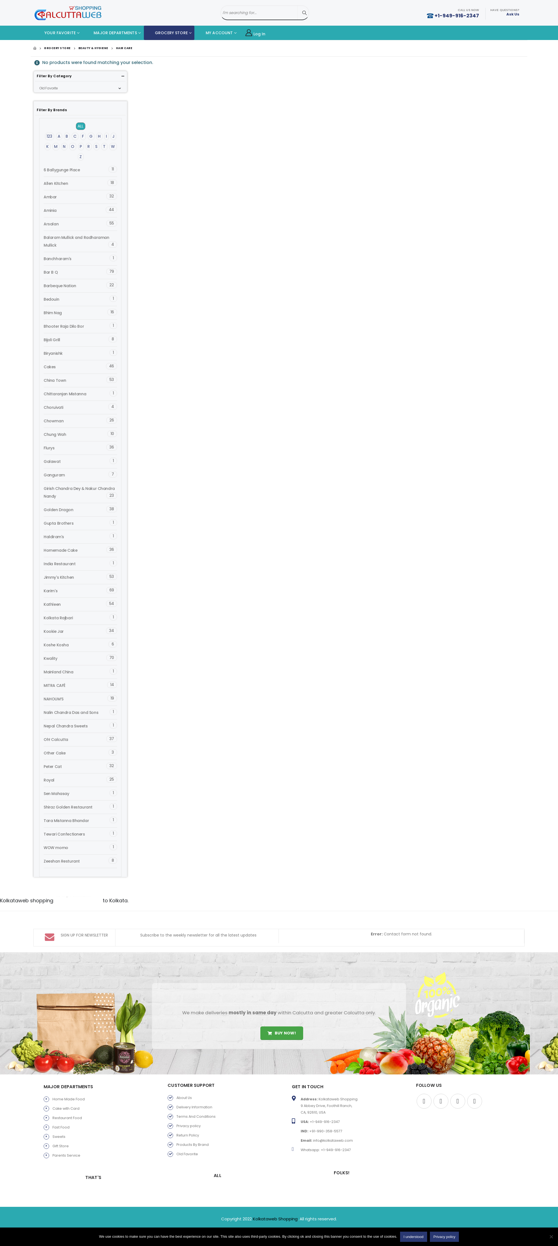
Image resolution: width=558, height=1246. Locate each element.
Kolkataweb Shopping (275, 1204)
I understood (414, 1237)
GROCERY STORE (167, 33)
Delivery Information (194, 1092)
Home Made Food (68, 1084)
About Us (184, 1083)
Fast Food (61, 1113)
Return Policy (187, 1121)
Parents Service (66, 1141)
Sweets (58, 1122)
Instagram (474, 1086)
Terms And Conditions (196, 1102)
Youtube (457, 1086)
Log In (255, 33)
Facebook (424, 1086)
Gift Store (60, 1131)
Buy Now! (282, 1018)
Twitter (440, 1086)
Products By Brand (192, 1130)
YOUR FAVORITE (56, 33)
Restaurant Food (67, 1103)
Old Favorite (187, 1139)
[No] (551, 1236)
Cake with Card (66, 1094)
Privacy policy (188, 1111)
